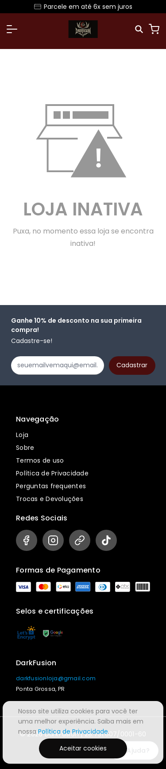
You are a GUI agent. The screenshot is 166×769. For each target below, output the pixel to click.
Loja (22, 434)
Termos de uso (40, 460)
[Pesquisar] (139, 29)
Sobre (25, 447)
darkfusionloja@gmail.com (56, 678)
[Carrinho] (154, 29)
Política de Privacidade (52, 473)
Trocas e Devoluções (49, 498)
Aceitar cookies (83, 748)
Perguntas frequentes (51, 486)
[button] (12, 29)
